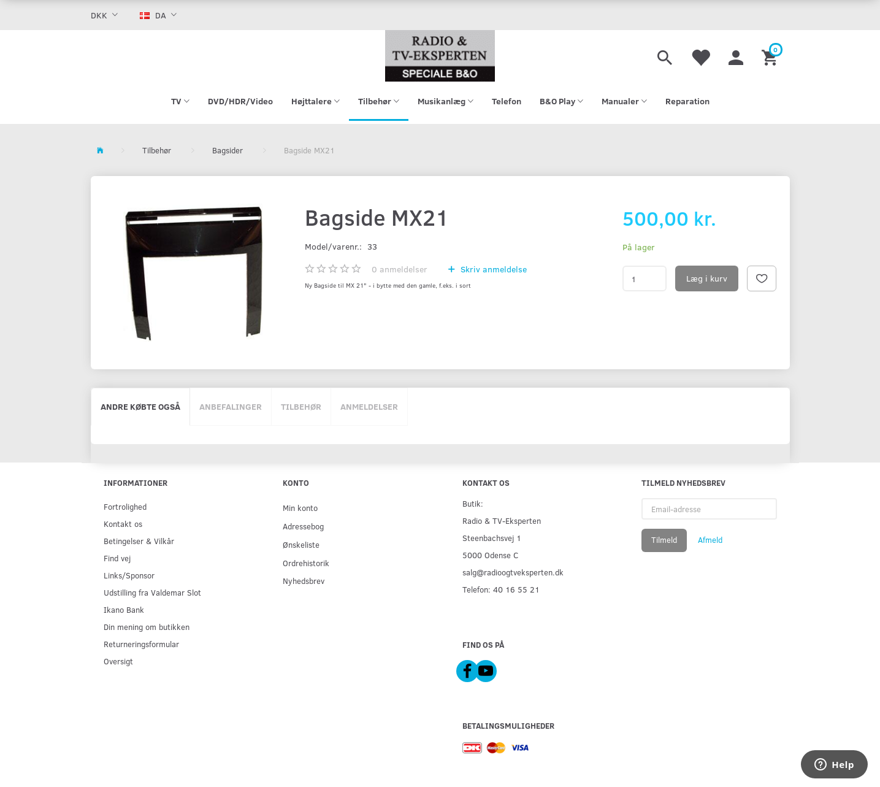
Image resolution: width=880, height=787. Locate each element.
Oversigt (118, 661)
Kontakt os (123, 523)
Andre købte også (140, 406)
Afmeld (710, 539)
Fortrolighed (125, 506)
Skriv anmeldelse (492, 269)
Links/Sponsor (129, 575)
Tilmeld (664, 539)
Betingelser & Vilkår (139, 541)
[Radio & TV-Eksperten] (440, 56)
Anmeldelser (369, 406)
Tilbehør (301, 406)
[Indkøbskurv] (771, 56)
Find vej (117, 558)
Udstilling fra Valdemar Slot (152, 592)
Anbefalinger (230, 406)
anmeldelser (399, 269)
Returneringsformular (141, 644)
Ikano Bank (124, 609)
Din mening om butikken (146, 626)
